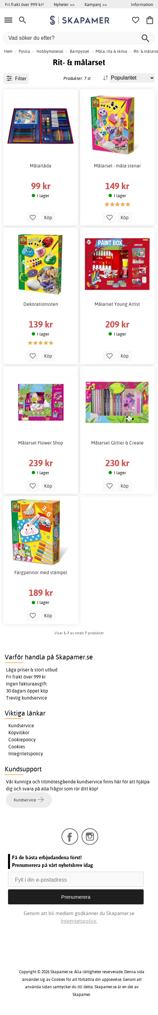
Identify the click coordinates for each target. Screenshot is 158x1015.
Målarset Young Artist (117, 304)
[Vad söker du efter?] (79, 38)
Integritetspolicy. (79, 921)
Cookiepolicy (22, 740)
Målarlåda (40, 165)
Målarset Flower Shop (40, 443)
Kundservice (21, 726)
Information (142, 4)
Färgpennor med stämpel (40, 572)
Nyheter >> (64, 4)
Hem (8, 51)
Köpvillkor (18, 733)
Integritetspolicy (25, 754)
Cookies (16, 747)
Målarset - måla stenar (117, 165)
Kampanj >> (96, 4)
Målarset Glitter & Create (117, 443)
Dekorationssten (40, 304)
